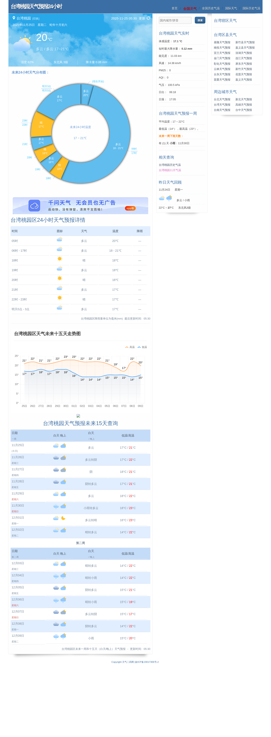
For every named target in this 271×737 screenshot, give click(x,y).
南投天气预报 (222, 47)
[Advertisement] (80, 227)
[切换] (35, 18)
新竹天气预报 (243, 69)
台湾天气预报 (222, 104)
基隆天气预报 (222, 42)
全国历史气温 (211, 8)
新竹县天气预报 (245, 42)
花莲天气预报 (243, 74)
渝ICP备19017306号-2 (147, 734)
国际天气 (231, 8)
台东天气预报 (222, 74)
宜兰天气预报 (222, 53)
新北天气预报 (243, 99)
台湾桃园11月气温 (170, 170)
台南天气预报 (222, 110)
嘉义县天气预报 (245, 47)
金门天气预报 (222, 58)
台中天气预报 (243, 110)
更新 (142, 18)
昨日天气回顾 (170, 182)
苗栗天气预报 (222, 79)
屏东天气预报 (243, 63)
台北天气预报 (222, 99)
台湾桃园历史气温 (170, 164)
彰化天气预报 (222, 63)
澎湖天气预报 (243, 53)
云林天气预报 (222, 69)
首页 (175, 8)
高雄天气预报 (243, 104)
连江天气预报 (243, 58)
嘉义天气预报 (243, 79)
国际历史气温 (251, 8)
